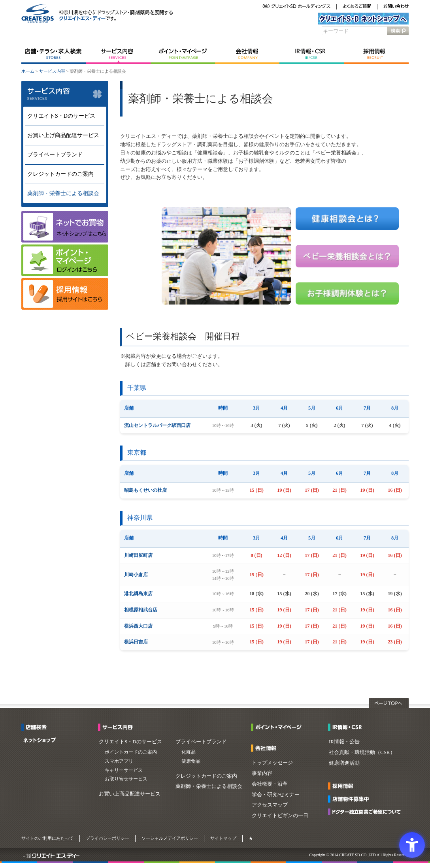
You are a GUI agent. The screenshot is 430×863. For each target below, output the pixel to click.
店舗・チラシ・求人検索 (53, 54)
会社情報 (247, 54)
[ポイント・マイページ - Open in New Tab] (278, 728)
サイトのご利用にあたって (47, 838)
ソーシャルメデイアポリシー (169, 838)
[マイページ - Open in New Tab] (64, 274)
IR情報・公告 (344, 742)
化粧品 (188, 752)
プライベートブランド (55, 155)
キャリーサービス (124, 770)
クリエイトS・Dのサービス (61, 116)
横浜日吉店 (136, 642)
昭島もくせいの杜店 (145, 490)
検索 (398, 30)
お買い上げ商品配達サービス (63, 135)
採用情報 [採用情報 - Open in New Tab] (376, 54)
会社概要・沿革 (270, 784)
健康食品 (190, 761)
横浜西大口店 (138, 626)
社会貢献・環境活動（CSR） (362, 752)
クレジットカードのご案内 (60, 174)
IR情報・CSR (311, 54)
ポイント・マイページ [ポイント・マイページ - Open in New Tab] (183, 54)
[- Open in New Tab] (64, 308)
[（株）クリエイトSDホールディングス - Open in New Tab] (296, 7)
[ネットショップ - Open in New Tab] (39, 741)
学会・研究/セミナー (276, 794)
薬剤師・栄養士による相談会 (63, 193)
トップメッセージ (272, 762)
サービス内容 (118, 54)
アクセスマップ (270, 805)
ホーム (27, 71)
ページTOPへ (389, 703)
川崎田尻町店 (138, 555)
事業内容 (262, 773)
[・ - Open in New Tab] (23, 856)
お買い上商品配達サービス (129, 794)
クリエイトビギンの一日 (280, 815)
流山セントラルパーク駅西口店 (157, 425)
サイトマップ (223, 838)
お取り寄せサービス (126, 779)
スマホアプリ (119, 761)
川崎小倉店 (136, 574)
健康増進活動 (344, 763)
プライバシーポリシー (107, 838)
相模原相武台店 (140, 610)
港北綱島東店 (138, 593)
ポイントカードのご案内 (131, 752)
